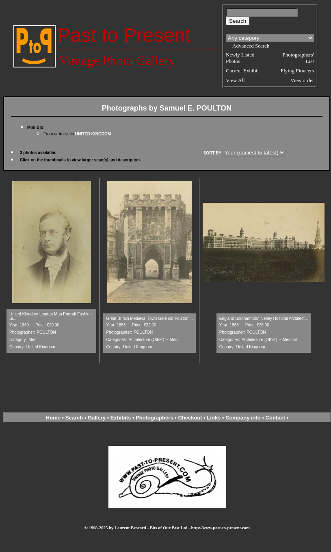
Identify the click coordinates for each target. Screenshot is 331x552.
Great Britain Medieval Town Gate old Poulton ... (149, 318)
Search (74, 418)
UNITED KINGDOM (93, 134)
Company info (243, 418)
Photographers (154, 418)
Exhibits (120, 418)
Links (214, 418)
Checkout (190, 418)
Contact (275, 418)
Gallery (97, 418)
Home (53, 418)
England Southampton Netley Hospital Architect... (263, 318)
